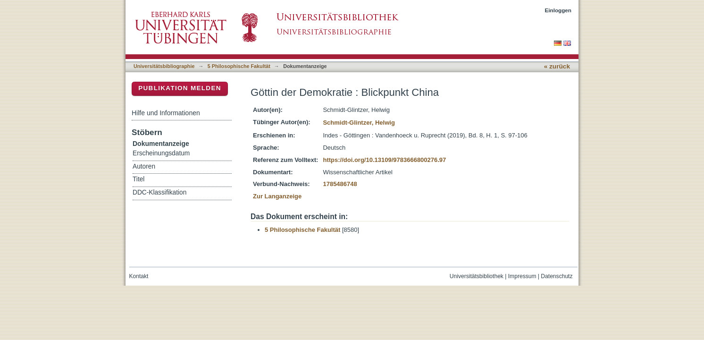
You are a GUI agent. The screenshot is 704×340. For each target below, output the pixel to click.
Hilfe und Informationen (166, 113)
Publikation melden (179, 88)
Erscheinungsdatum (161, 153)
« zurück (557, 66)
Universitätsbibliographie (164, 66)
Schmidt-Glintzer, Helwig (358, 122)
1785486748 (340, 183)
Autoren (144, 166)
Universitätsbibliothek (476, 276)
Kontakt (139, 276)
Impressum (522, 276)
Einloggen (558, 10)
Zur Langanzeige (277, 196)
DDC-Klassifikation (159, 192)
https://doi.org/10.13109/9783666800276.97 (384, 159)
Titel (138, 179)
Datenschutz (556, 276)
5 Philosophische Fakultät (239, 66)
